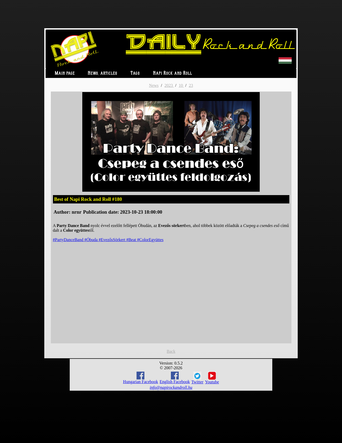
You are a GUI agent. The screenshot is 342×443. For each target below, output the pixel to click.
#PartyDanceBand (68, 239)
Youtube (212, 378)
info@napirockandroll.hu (171, 387)
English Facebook (175, 378)
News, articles (102, 73)
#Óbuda (91, 239)
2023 (169, 85)
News (154, 85)
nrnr (77, 212)
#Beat (131, 239)
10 (181, 85)
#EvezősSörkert (112, 239)
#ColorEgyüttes (150, 239)
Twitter (197, 378)
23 (191, 85)
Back (171, 351)
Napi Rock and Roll (172, 73)
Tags (135, 73)
